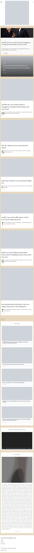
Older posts (3, 319)
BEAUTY (4, 63)
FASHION (2, 214)
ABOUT (2, 540)
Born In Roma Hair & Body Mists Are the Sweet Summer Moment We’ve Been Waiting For (16, 68)
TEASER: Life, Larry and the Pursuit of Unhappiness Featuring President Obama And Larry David (15, 107)
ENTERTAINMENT (4, 40)
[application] (17, 440)
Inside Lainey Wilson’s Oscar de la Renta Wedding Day (13, 382)
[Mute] (29, 448)
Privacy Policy (3, 543)
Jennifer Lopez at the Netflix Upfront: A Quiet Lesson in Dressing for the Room (16, 402)
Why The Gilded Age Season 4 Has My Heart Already (13, 364)
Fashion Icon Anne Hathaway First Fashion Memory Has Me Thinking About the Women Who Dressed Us (16, 255)
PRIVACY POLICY (4, 550)
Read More (6, 53)
